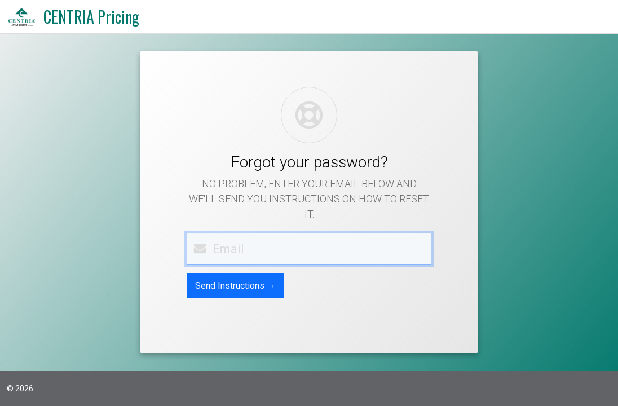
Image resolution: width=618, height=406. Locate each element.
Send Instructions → (235, 285)
